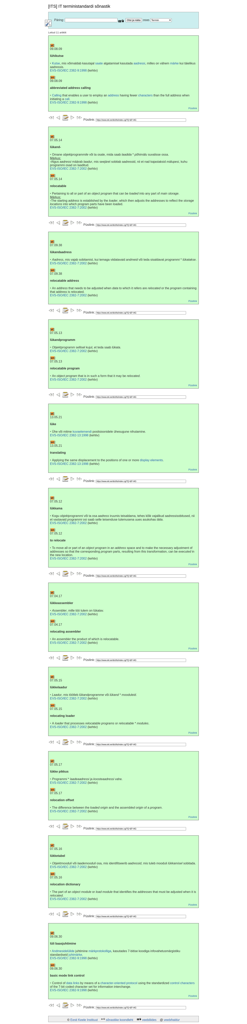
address (113, 95)
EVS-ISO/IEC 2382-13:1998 (69, 435)
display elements (151, 460)
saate (99, 63)
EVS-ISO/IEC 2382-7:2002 (68, 168)
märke (174, 63)
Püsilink (192, 108)
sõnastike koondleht (119, 1019)
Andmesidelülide (63, 951)
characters (145, 95)
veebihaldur (172, 1019)
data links (72, 983)
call (67, 99)
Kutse (56, 63)
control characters (182, 983)
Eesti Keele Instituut (84, 1019)
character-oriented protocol (118, 983)
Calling (56, 95)
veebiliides (149, 1019)
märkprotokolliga (100, 951)
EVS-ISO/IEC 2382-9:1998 (68, 70)
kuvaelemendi (82, 431)
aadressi (139, 63)
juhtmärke (75, 954)
